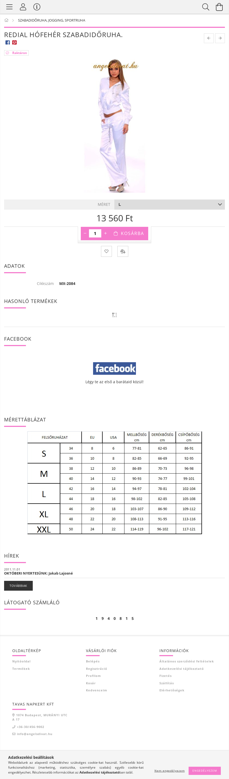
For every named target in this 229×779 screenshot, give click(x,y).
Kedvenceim (96, 690)
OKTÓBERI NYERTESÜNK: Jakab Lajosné (38, 573)
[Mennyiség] (95, 233)
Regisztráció (96, 669)
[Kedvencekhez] (106, 251)
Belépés (93, 661)
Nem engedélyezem (169, 770)
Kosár (91, 683)
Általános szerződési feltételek (186, 661)
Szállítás (166, 683)
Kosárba (132, 233)
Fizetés (165, 676)
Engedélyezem (204, 770)
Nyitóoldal (21, 661)
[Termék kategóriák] (9, 7)
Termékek (21, 669)
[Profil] (23, 7)
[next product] (220, 38)
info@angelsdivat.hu (34, 734)
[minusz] (85, 233)
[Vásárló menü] (36, 7)
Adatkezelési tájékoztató (181, 669)
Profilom (93, 676)
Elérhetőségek (172, 690)
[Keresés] (205, 7)
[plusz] (105, 233)
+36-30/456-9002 (30, 727)
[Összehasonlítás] (122, 251)
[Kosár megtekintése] (219, 7)
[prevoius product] (209, 38)
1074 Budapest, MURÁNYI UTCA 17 (39, 717)
